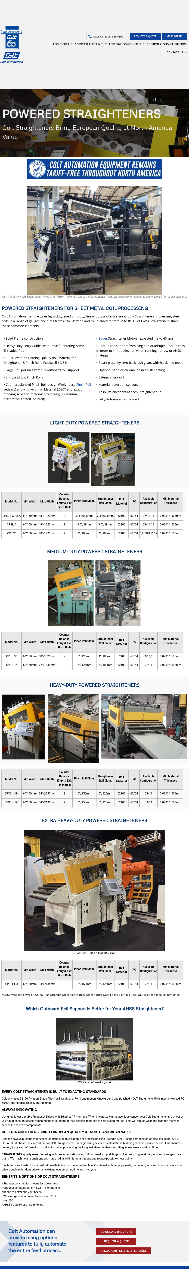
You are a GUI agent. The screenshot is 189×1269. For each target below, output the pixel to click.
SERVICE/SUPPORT (174, 44)
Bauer (102, 338)
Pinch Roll (83, 384)
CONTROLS (154, 44)
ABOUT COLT (62, 44)
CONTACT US (176, 52)
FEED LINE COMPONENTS (126, 44)
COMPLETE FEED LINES (91, 44)
